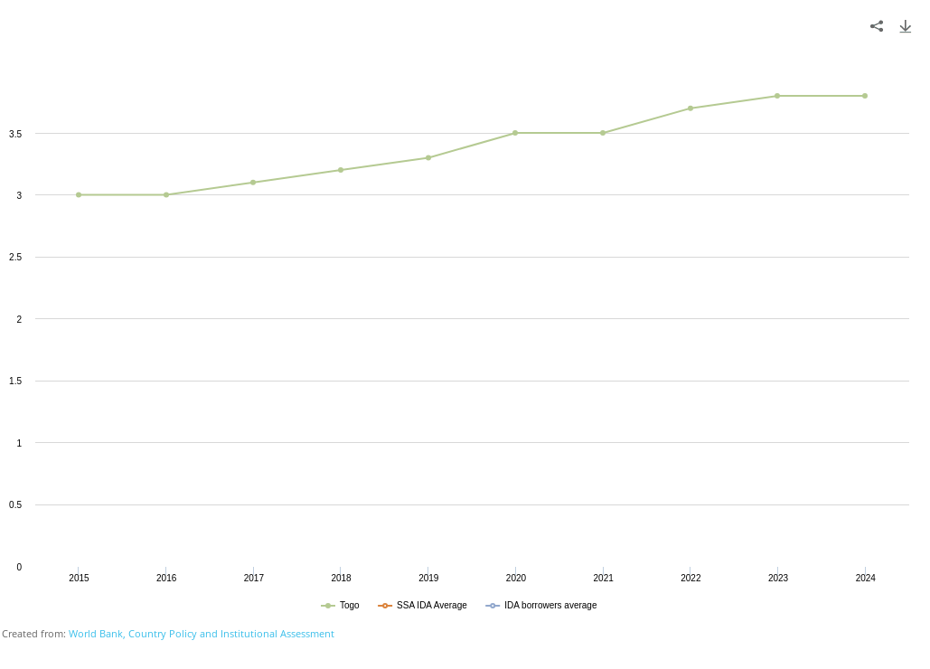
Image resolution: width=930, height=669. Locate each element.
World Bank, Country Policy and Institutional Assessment (201, 633)
